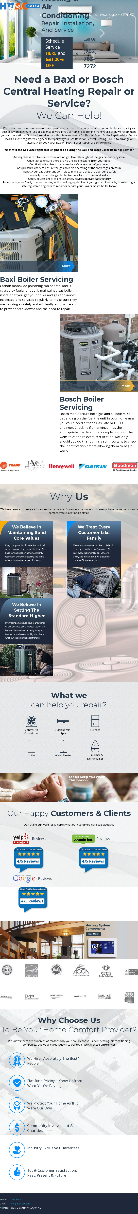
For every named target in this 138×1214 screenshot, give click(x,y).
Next (102, 33)
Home (45, 15)
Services (61, 15)
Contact (128, 15)
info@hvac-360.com (20, 1203)
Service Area (106, 15)
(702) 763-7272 (17, 1199)
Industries (81, 15)
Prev (36, 33)
